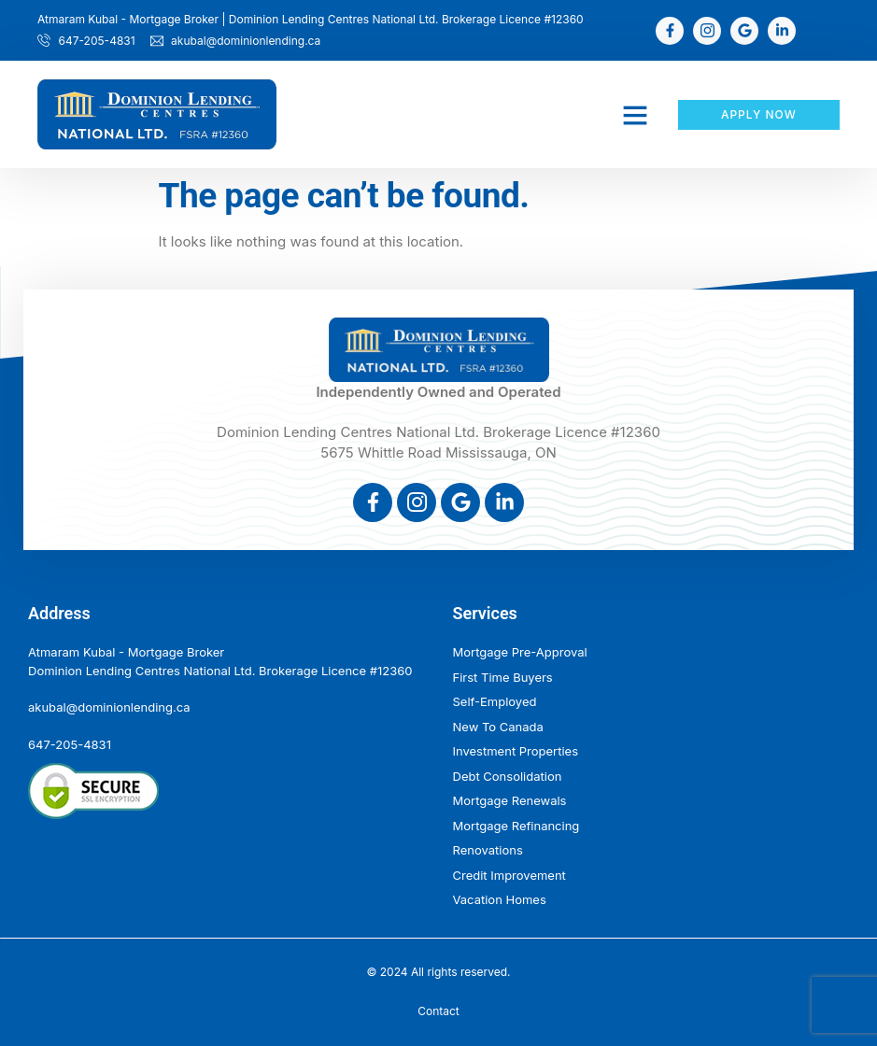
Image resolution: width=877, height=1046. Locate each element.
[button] (635, 114)
